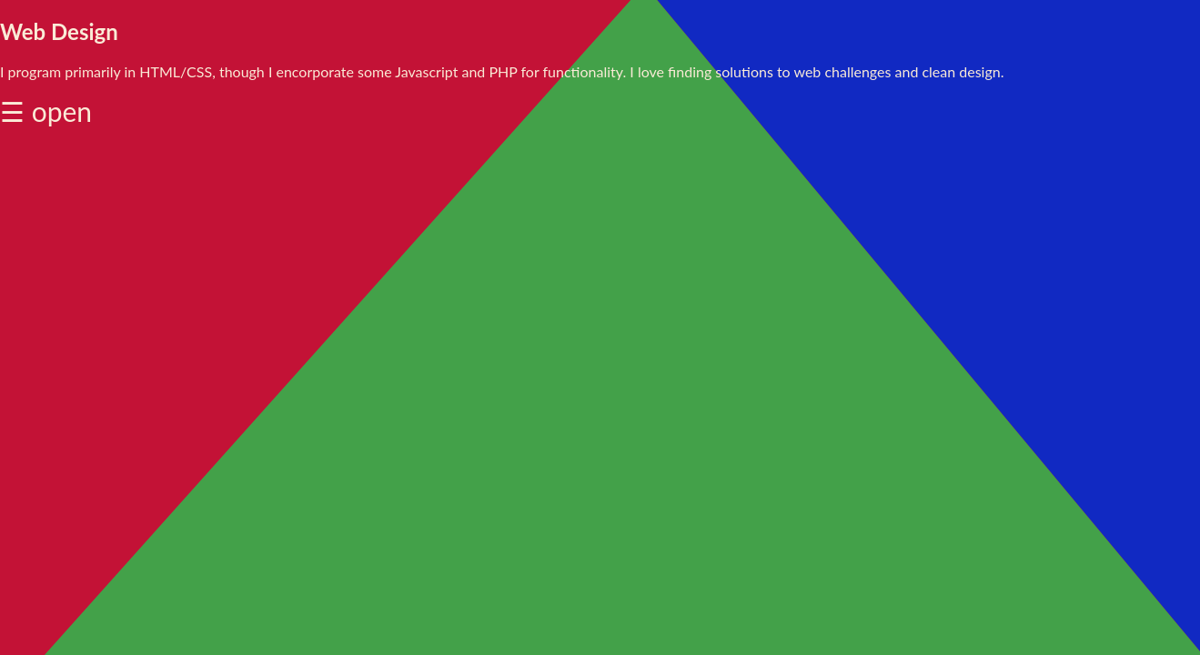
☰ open (46, 111)
